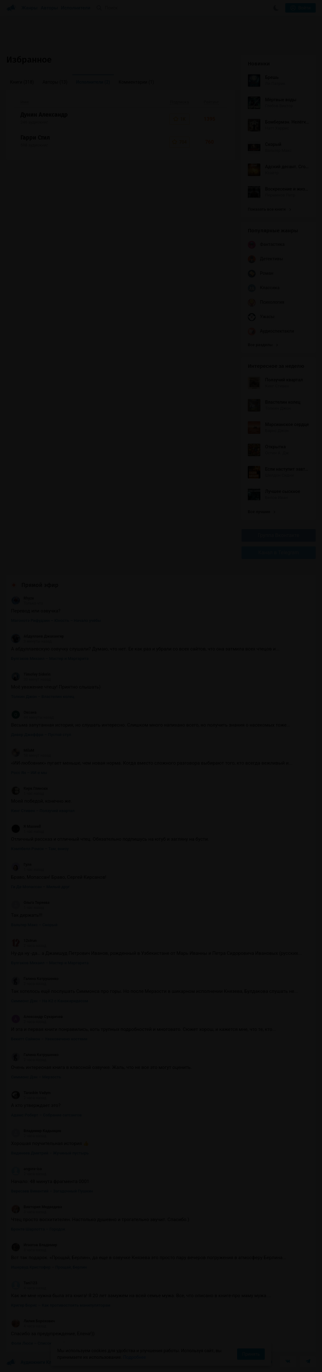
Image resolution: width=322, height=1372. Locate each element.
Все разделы (263, 344)
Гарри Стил (35, 137)
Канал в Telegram (278, 553)
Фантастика (266, 245)
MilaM (22, 750)
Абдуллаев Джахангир (37, 636)
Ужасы (261, 317)
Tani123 (24, 1283)
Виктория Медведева (36, 1206)
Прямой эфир (39, 585)
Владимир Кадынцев (36, 1130)
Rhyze (22, 598)
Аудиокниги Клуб (31, 1362)
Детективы (265, 259)
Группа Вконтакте (278, 535)
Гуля (21, 864)
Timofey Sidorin (31, 674)
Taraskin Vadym (31, 1092)
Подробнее (134, 1357)
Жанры (29, 8)
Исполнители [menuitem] (93, 82)
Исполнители (75, 8)
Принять (251, 1354)
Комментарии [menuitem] (136, 82)
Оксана (23, 712)
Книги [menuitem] (22, 82)
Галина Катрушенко (34, 978)
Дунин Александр (44, 114)
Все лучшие (261, 511)
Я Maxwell (26, 826)
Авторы (49, 8)
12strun (24, 940)
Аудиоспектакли (271, 331)
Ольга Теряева (30, 902)
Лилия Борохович (33, 1321)
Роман (260, 274)
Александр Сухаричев (37, 1016)
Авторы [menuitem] (54, 82)
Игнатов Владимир (34, 1245)
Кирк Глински (29, 788)
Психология (266, 303)
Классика (264, 288)
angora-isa (26, 1168)
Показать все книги (269, 209)
